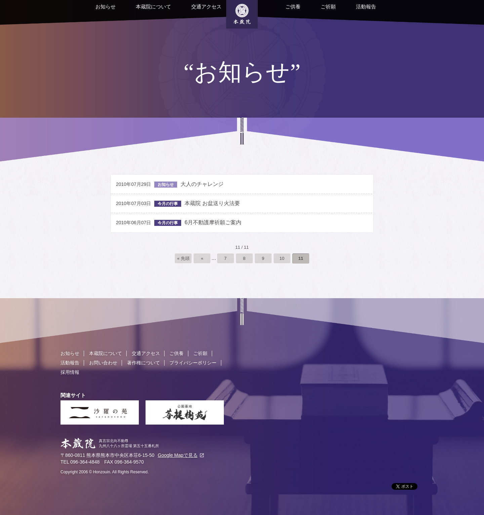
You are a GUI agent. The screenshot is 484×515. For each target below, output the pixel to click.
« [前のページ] (202, 258)
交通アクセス (197, 10)
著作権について (143, 362)
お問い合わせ (103, 362)
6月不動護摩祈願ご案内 (178, 223)
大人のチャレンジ (170, 184)
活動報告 (356, 10)
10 (281, 258)
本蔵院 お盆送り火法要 (178, 203)
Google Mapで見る (177, 455)
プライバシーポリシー (192, 362)
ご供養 (283, 10)
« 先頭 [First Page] (183, 258)
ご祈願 (318, 10)
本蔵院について (143, 10)
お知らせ (96, 10)
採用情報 (70, 372)
